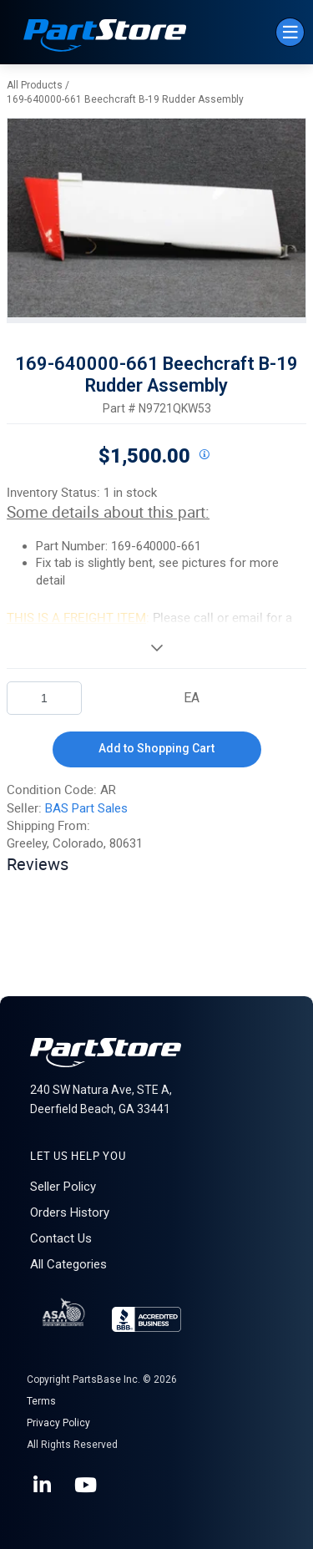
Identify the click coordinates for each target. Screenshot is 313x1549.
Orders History (69, 1212)
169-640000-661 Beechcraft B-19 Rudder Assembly (125, 99)
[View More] (156, 647)
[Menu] (290, 32)
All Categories (68, 1264)
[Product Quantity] (44, 698)
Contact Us (61, 1238)
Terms (41, 1401)
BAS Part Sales (86, 808)
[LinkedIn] (43, 1485)
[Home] (105, 37)
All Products (35, 85)
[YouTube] (86, 1485)
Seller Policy (63, 1186)
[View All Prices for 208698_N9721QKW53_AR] (204, 455)
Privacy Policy (58, 1423)
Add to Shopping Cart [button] (156, 748)
